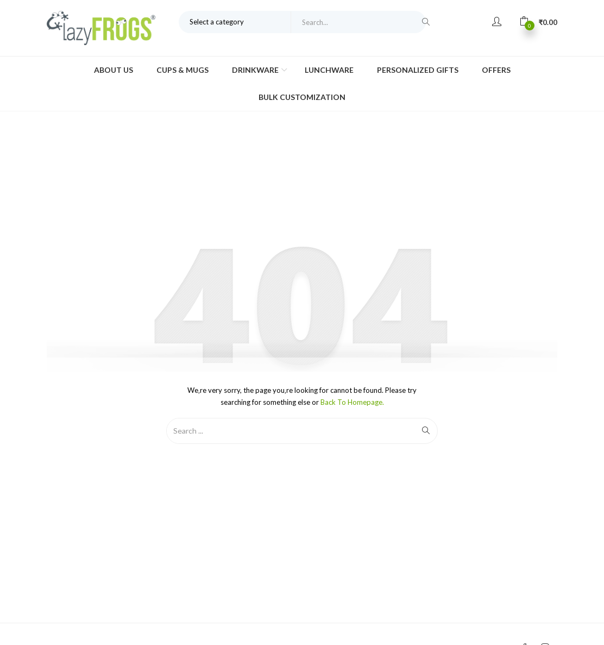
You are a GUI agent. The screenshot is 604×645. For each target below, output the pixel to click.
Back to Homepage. (352, 402)
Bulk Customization (302, 97)
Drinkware (256, 69)
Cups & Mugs (182, 69)
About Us (113, 69)
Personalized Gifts (417, 69)
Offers (496, 69)
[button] (538, 22)
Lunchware (329, 69)
